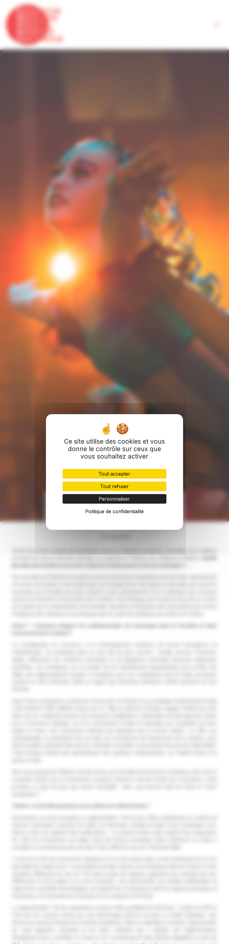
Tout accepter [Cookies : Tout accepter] (114, 474)
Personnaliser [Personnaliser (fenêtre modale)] (114, 499)
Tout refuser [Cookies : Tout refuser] (114, 486)
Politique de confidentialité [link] (114, 511)
